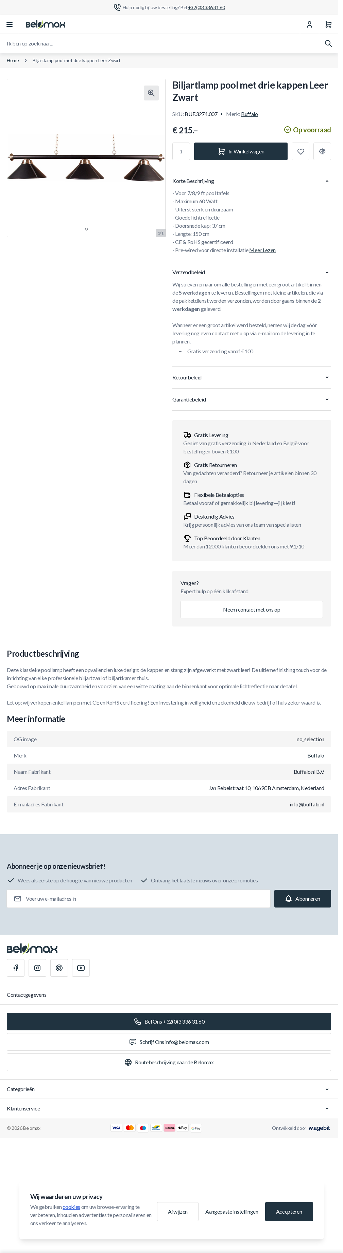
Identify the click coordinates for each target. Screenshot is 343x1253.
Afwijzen (178, 1211)
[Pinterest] (59, 968)
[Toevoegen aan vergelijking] (322, 151)
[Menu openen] (9, 24)
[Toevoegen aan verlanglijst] (300, 151)
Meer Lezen (262, 250)
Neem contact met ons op (251, 609)
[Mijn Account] (309, 24)
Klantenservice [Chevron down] (169, 1108)
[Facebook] (15, 968)
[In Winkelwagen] (241, 151)
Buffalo (249, 114)
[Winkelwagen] (328, 24)
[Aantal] (181, 151)
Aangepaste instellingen (231, 1211)
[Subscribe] (302, 899)
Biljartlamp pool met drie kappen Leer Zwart (77, 60)
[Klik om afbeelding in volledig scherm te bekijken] (151, 93)
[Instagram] (37, 968)
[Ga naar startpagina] (45, 24)
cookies (71, 1206)
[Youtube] (81, 968)
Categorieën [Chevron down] (169, 1089)
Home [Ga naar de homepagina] (13, 60)
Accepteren (289, 1211)
